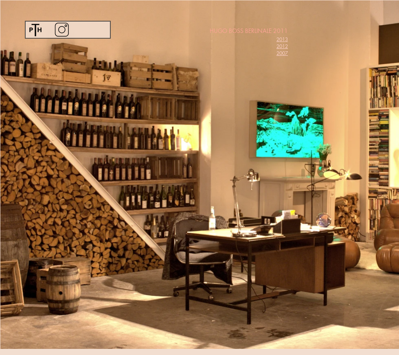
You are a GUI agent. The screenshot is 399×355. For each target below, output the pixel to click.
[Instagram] (62, 29)
